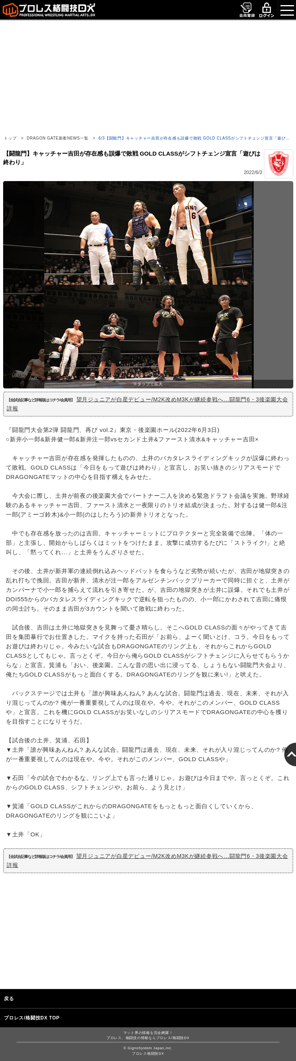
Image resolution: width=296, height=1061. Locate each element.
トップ (10, 138)
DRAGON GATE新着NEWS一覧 (57, 138)
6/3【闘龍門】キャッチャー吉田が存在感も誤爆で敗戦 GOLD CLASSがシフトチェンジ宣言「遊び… (194, 138)
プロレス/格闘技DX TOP (32, 1018)
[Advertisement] (148, 76)
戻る (9, 998)
